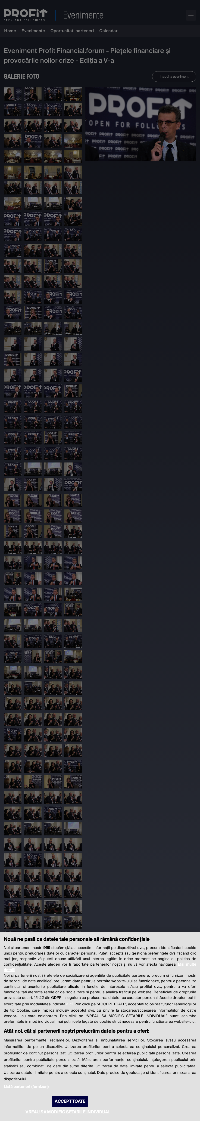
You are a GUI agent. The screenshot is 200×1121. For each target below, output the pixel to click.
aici (69, 1004)
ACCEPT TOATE (70, 1101)
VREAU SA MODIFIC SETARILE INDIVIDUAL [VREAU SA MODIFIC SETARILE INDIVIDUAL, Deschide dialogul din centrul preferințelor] (67, 1112)
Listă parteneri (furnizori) (26, 1087)
